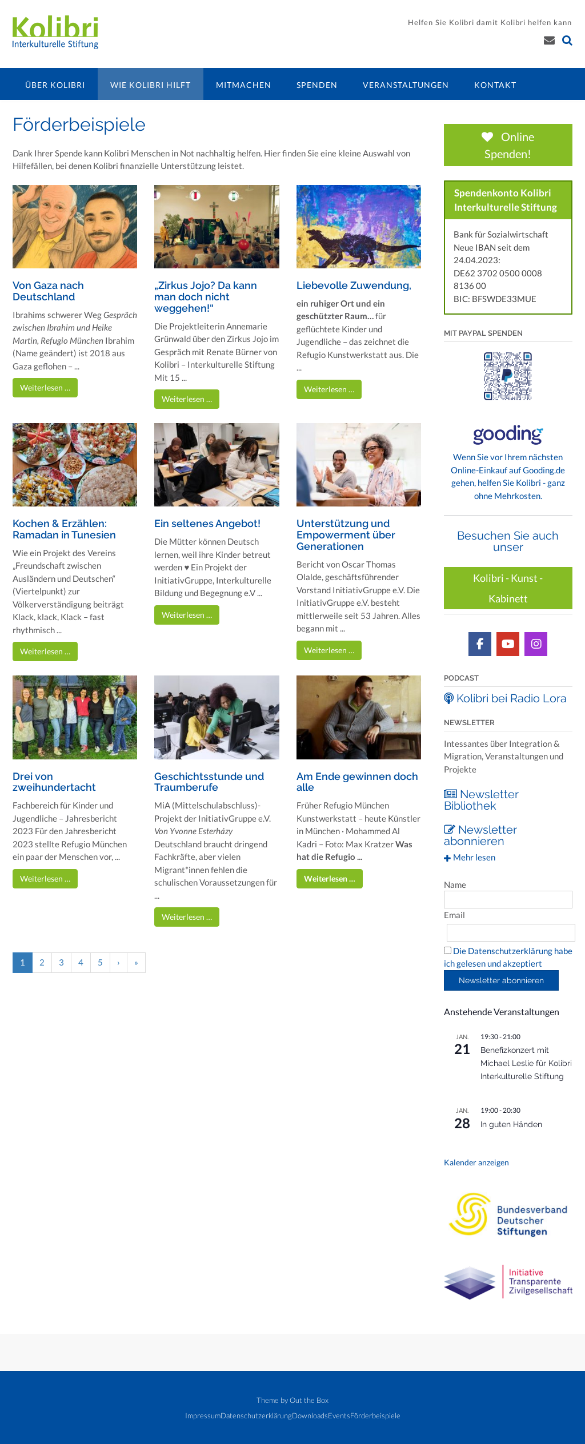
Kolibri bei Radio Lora (505, 698)
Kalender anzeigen (476, 1162)
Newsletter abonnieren (480, 834)
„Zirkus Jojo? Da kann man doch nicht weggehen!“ (205, 296)
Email (454, 914)
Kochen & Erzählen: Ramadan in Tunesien (64, 529)
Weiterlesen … (45, 387)
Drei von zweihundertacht (54, 782)
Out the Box (309, 1399)
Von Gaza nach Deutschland (48, 291)
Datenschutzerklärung (256, 1415)
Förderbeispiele (375, 1415)
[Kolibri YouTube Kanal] (507, 643)
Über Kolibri (55, 85)
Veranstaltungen (406, 85)
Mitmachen (243, 85)
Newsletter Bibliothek (481, 799)
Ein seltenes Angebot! (207, 523)
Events (339, 1415)
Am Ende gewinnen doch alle (357, 782)
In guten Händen (511, 1123)
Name (455, 884)
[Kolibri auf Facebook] (479, 643)
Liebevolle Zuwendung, (353, 285)
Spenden (317, 85)
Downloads (310, 1415)
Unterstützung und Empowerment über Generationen (345, 534)
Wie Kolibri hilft (150, 85)
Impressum (203, 1415)
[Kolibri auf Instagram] (535, 643)
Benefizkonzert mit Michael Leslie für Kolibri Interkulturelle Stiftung (526, 1062)
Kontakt (495, 85)
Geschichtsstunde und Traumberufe (209, 782)
